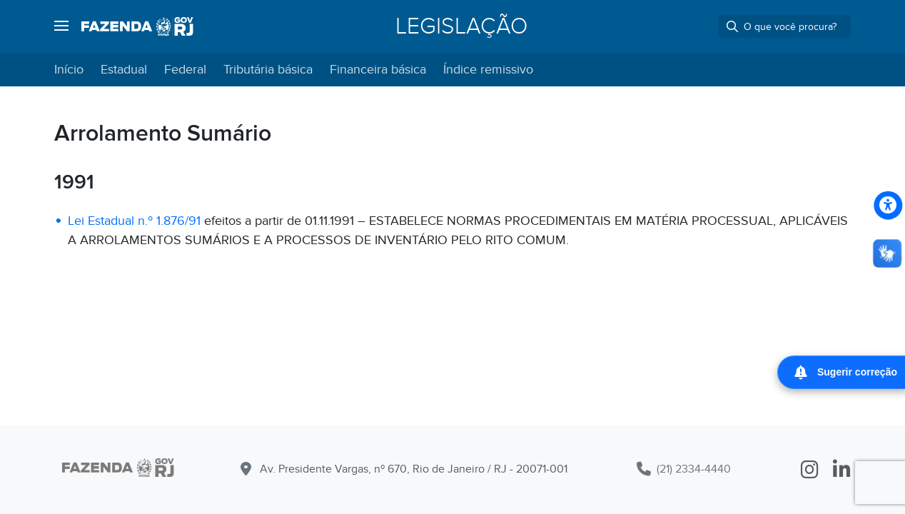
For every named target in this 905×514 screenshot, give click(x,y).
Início (69, 69)
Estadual (124, 69)
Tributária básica (268, 69)
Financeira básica (378, 69)
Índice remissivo (488, 69)
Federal (185, 69)
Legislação (461, 26)
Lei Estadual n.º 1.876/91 (134, 220)
